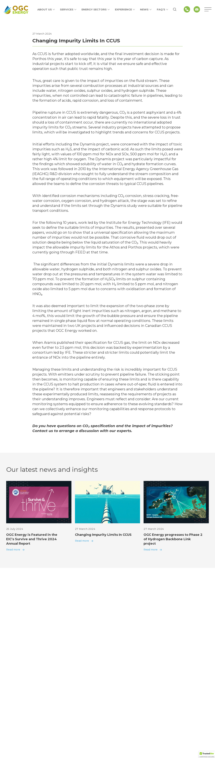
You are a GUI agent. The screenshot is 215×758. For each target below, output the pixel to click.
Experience (125, 9)
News (146, 9)
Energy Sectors (96, 9)
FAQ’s (162, 9)
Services (68, 9)
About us (46, 9)
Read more (13, 549)
